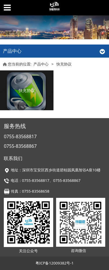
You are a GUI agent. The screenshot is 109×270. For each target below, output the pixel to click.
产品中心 (41, 64)
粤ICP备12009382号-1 (54, 263)
